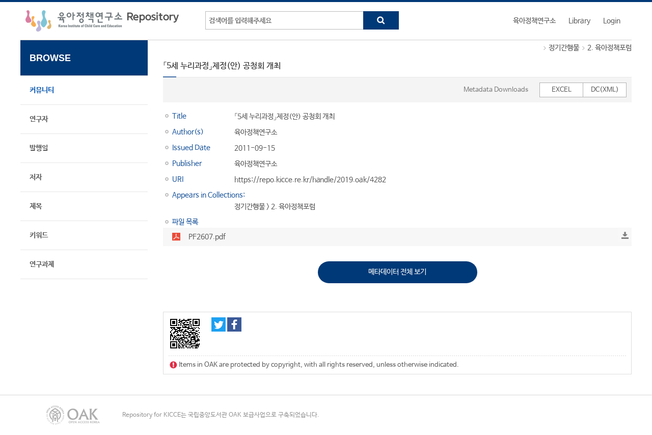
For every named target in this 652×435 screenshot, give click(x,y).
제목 (36, 206)
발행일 (39, 148)
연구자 (39, 119)
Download (625, 235)
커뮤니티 (42, 90)
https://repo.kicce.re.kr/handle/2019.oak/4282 (310, 180)
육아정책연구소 (534, 21)
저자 (36, 177)
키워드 (39, 235)
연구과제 (42, 264)
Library (579, 21)
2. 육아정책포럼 (609, 48)
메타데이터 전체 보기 (397, 272)
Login (611, 21)
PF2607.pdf (207, 237)
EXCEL (562, 90)
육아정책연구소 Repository (102, 21)
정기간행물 (564, 48)
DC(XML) (605, 90)
